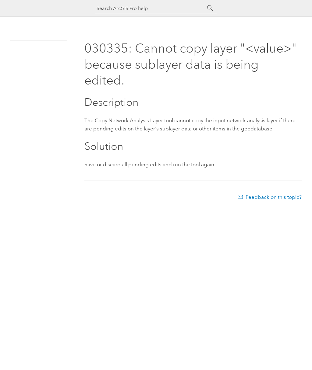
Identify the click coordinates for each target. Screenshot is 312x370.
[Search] (210, 8)
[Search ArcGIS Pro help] (150, 8)
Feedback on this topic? (274, 197)
